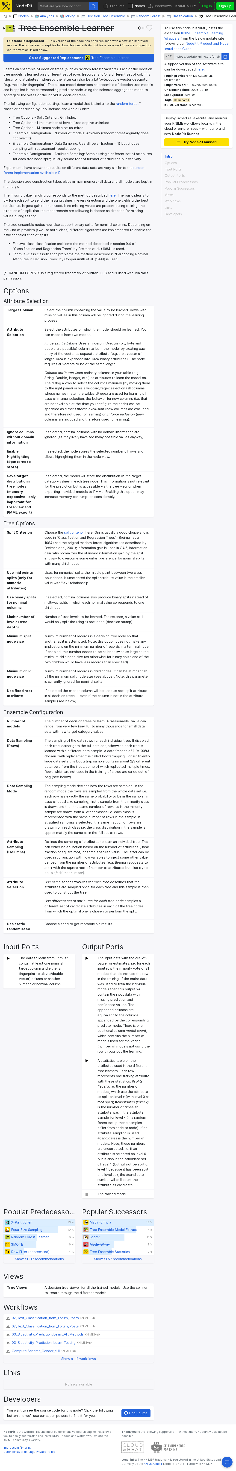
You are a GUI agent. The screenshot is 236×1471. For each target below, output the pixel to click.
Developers (173, 214)
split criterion (74, 532)
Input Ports (173, 169)
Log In (207, 6)
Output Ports (175, 175)
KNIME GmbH (152, 1463)
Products (113, 6)
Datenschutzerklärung (18, 1451)
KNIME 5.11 (184, 6)
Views (169, 195)
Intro (169, 156)
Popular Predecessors (181, 182)
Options (171, 163)
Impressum (11, 1447)
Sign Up (225, 6)
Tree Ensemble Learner (79, 58)
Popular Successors (180, 188)
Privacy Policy (45, 1451)
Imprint (26, 1447)
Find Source (136, 1413)
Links (168, 207)
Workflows (160, 6)
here (112, 195)
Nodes (136, 6)
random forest (127, 103)
